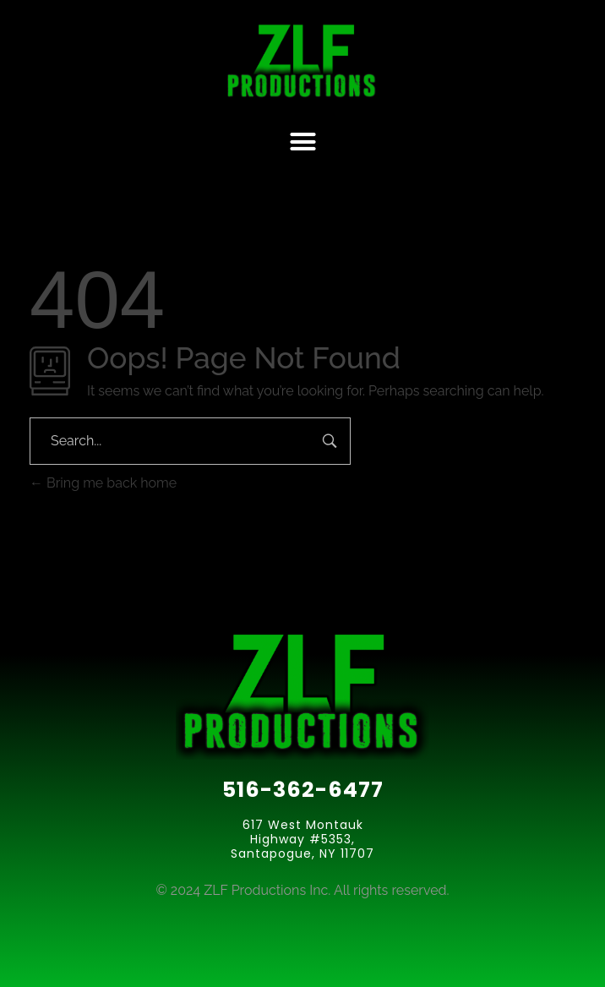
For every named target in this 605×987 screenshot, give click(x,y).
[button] (302, 142)
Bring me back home (103, 483)
